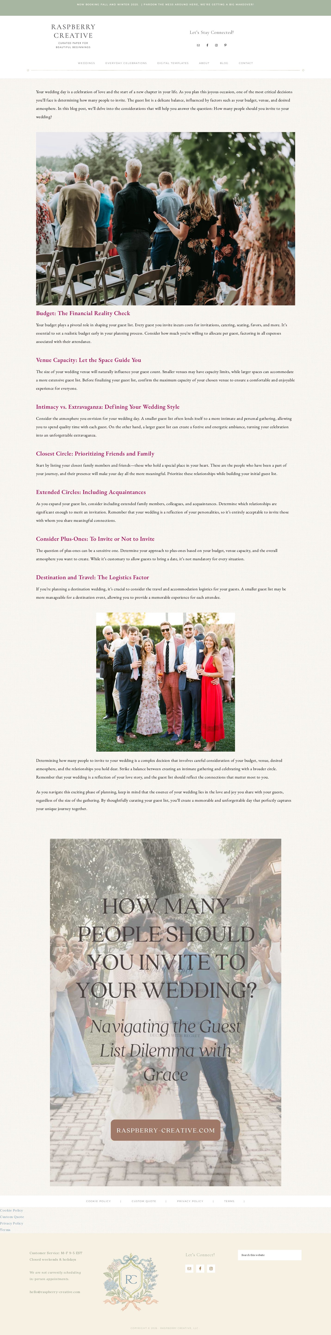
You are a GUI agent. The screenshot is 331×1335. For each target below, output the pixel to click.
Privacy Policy (11, 1223)
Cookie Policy (11, 1210)
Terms (5, 1230)
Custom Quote (12, 1217)
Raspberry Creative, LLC (73, 36)
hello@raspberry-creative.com (55, 1292)
